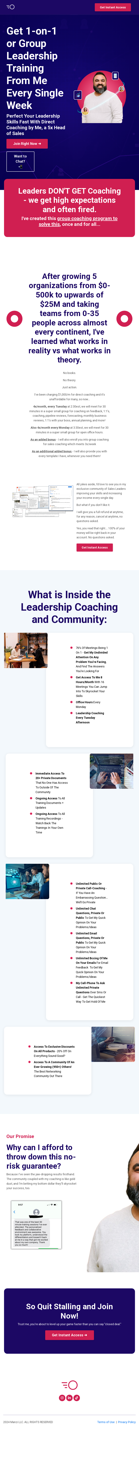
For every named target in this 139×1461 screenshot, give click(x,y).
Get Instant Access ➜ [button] (69, 1359)
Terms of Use (106, 1448)
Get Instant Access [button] (113, 7)
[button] (113, 7)
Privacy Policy (127, 1448)
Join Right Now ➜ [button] (27, 144)
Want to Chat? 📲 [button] (20, 161)
